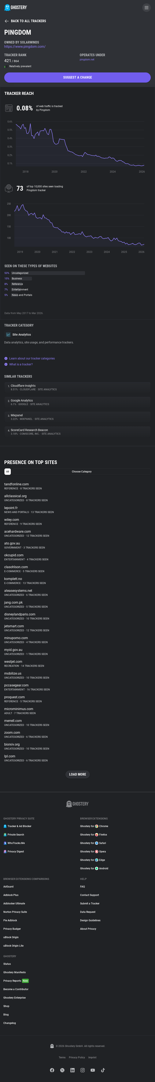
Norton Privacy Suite (15, 912)
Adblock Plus (10, 895)
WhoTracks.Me (14, 843)
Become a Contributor (15, 989)
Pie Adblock (10, 920)
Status (7, 963)
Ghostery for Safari (93, 843)
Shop (6, 1006)
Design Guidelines (90, 920)
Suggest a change (77, 77)
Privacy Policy (77, 1057)
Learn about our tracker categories (29, 358)
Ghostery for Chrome (94, 826)
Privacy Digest (13, 851)
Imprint (92, 1057)
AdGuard (8, 886)
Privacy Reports (16, 981)
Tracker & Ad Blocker (17, 826)
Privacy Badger (12, 928)
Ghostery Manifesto (14, 972)
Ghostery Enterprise (14, 997)
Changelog (9, 1023)
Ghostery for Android (94, 868)
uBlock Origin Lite (13, 945)
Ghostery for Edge (92, 860)
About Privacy (88, 928)
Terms (62, 1057)
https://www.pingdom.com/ (25, 47)
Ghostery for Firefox (93, 834)
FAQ (82, 886)
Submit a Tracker (89, 903)
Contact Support (89, 895)
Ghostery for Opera (93, 851)
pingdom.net (87, 59)
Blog (6, 1014)
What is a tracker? (18, 364)
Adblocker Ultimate (14, 903)
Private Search (13, 834)
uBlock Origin (11, 937)
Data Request (87, 912)
